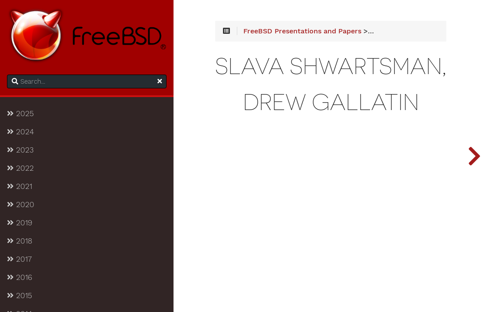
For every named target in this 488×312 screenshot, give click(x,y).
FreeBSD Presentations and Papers (302, 31)
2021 (19, 186)
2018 (19, 241)
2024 (20, 131)
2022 (20, 168)
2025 (20, 113)
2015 (19, 295)
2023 (20, 150)
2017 (19, 259)
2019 (19, 222)
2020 (20, 204)
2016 (19, 277)
